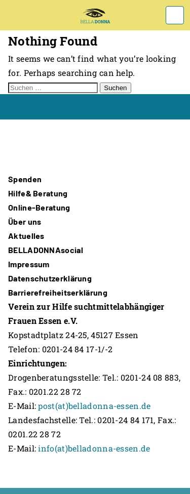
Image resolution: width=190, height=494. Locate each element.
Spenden (25, 179)
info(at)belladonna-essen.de (94, 448)
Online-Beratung (39, 207)
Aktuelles (26, 235)
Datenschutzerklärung (50, 278)
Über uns (24, 221)
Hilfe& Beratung (38, 193)
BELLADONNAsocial (45, 250)
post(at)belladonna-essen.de (94, 405)
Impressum (29, 264)
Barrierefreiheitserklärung (57, 292)
